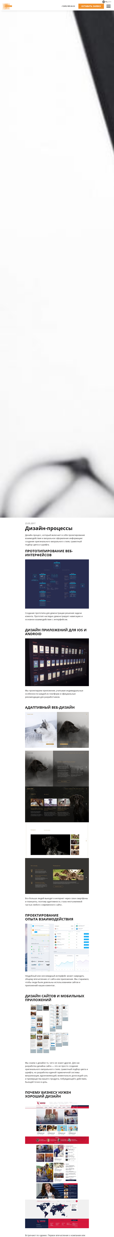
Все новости (34, 14)
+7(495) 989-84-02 (68, 6)
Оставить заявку (91, 6)
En (110, 2)
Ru (106, 2)
